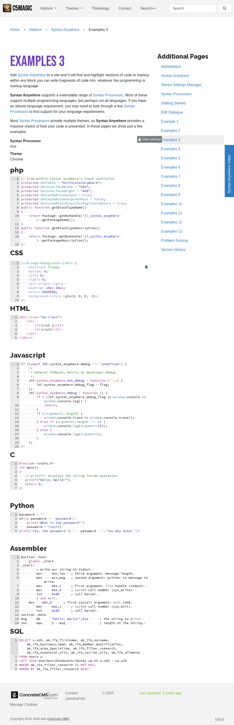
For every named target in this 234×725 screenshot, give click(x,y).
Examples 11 (171, 213)
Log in (219, 719)
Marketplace (171, 66)
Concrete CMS (58, 719)
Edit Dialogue (172, 112)
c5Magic (17, 8)
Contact (125, 8)
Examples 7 (170, 176)
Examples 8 (170, 185)
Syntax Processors (108, 95)
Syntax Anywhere (65, 30)
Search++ (148, 8)
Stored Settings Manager (181, 85)
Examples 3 (170, 140)
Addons (47, 8)
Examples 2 (170, 131)
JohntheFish (75, 699)
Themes (73, 8)
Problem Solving (174, 240)
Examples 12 (171, 222)
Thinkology (100, 8)
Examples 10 (171, 204)
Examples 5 (170, 158)
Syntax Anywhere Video (229, 171)
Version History (173, 250)
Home (15, 30)
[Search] (193, 8)
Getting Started (173, 103)
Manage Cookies (23, 704)
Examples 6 (170, 167)
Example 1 (169, 121)
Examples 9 (170, 195)
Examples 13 (171, 231)
